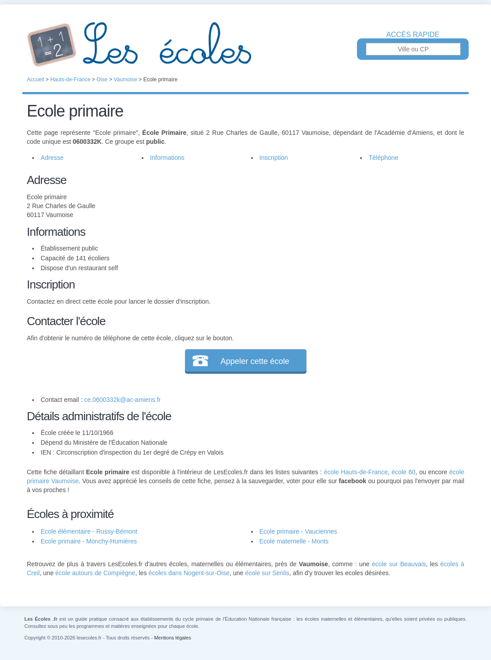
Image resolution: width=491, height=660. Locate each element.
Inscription (274, 157)
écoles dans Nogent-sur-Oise (188, 572)
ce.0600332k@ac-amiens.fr (122, 399)
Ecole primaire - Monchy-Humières (89, 541)
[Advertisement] (350, 234)
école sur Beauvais (399, 564)
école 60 (403, 472)
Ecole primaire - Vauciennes (298, 531)
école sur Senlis (267, 572)
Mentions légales (172, 637)
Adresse (52, 157)
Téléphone (383, 157)
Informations (167, 157)
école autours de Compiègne (95, 572)
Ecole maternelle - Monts (294, 541)
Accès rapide (412, 34)
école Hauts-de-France (356, 472)
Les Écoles (245, 44)
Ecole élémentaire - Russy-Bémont (89, 531)
